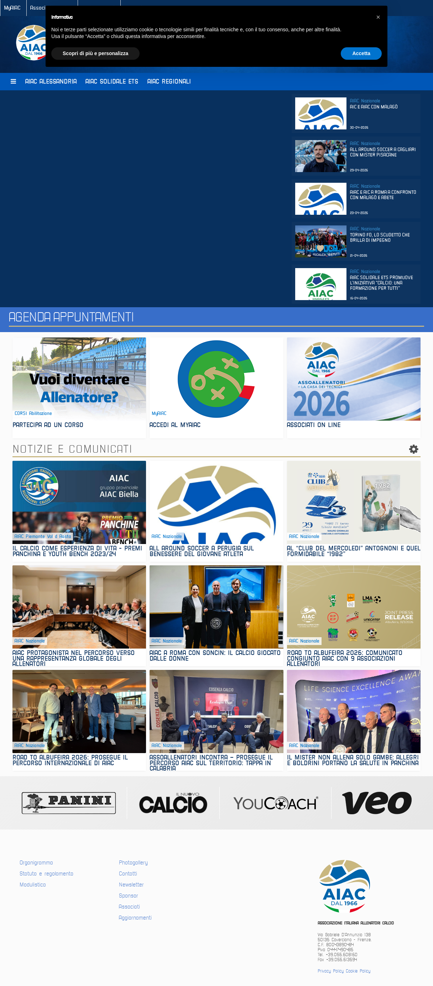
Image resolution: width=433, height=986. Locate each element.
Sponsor (128, 895)
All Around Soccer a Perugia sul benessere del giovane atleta (202, 552)
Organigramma (36, 862)
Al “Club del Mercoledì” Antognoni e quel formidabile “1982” (354, 552)
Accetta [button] (361, 53)
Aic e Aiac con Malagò (374, 107)
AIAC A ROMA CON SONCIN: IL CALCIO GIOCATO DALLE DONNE (215, 656)
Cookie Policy (358, 971)
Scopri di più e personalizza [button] (95, 53)
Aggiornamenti (135, 918)
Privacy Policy (331, 971)
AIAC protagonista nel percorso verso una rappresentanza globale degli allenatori (73, 658)
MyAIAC (12, 8)
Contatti (128, 873)
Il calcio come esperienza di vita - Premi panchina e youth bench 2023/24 (77, 552)
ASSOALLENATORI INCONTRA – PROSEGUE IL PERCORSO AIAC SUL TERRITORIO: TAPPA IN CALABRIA (211, 763)
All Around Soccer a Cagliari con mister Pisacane (383, 152)
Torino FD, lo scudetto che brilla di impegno (380, 238)
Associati (129, 907)
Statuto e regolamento (46, 873)
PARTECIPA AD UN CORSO (47, 425)
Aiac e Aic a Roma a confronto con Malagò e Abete (383, 195)
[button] (378, 17)
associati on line (313, 425)
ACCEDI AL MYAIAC (175, 425)
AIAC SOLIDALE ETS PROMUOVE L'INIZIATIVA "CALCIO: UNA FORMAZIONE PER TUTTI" (381, 283)
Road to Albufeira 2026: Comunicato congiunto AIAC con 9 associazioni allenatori (344, 658)
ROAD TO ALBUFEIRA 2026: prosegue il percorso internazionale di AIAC (70, 761)
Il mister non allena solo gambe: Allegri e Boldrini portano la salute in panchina (353, 761)
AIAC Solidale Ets (111, 82)
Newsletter (131, 884)
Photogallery (133, 862)
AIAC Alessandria (51, 82)
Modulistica (33, 884)
